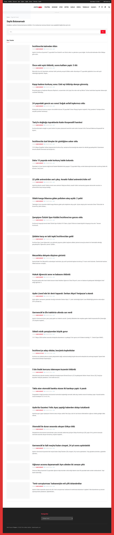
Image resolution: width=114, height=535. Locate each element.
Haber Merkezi (39, 49)
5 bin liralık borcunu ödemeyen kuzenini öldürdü (54, 369)
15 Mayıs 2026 (48, 410)
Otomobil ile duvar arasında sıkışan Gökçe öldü (53, 426)
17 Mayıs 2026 (48, 163)
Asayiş (5, 1)
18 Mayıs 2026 (48, 49)
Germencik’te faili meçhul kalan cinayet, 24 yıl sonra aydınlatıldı (61, 445)
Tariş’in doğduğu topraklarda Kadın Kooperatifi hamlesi (57, 122)
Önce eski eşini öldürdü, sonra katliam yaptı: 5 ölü (54, 65)
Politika (10, 1)
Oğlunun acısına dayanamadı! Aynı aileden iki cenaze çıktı (58, 464)
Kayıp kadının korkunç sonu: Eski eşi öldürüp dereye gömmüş (60, 84)
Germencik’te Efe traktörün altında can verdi (52, 312)
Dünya (30, 1)
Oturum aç (107, 1)
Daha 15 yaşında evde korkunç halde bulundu (52, 160)
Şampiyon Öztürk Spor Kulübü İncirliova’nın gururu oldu (57, 217)
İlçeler (39, 1)
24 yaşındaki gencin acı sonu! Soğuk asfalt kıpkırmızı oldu (58, 103)
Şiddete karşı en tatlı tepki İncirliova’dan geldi (52, 236)
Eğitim (22, 1)
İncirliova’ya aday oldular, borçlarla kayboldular (53, 350)
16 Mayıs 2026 (48, 277)
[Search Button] (103, 32)
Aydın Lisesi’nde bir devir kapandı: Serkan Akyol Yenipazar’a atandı (62, 293)
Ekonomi (15, 1)
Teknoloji (35, 1)
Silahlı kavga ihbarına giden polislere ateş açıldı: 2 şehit (57, 198)
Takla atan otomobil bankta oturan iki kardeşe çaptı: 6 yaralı (59, 388)
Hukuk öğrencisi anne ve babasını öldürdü (51, 274)
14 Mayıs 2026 (48, 486)
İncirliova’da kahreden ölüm (44, 46)
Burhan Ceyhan (40, 353)
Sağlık (26, 1)
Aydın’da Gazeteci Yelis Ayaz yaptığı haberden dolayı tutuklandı (61, 407)
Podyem (15, 527)
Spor (19, 1)
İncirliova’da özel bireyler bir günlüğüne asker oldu (55, 141)
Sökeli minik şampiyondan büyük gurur (50, 331)
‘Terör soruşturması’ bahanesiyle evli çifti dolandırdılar (57, 483)
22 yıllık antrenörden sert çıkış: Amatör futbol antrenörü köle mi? (61, 179)
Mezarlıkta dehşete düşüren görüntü (48, 255)
